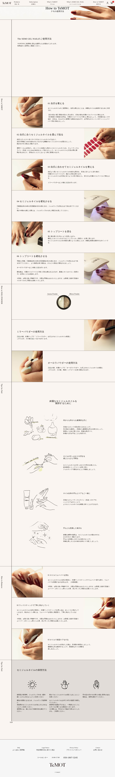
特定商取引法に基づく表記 (45, 749)
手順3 (19, 336)
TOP (11, 722)
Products (17, 3)
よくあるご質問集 (19, 749)
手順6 (50, 367)
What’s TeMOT (52, 3)
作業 (67, 182)
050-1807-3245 (71, 757)
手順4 (32, 338)
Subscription (33, 3)
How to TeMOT (98, 3)
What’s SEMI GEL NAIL (75, 3)
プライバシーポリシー (73, 749)
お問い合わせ (97, 749)
